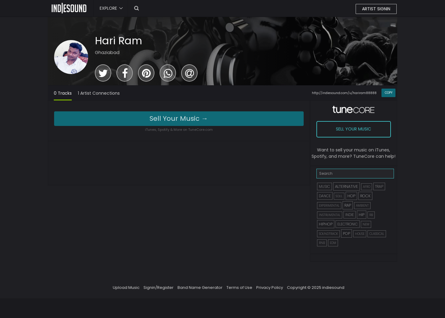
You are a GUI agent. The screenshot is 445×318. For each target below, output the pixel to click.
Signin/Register (158, 287)
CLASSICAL (376, 234)
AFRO (366, 186)
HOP (351, 196)
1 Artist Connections (99, 93)
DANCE (325, 195)
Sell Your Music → (179, 118)
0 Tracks (63, 93)
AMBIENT (362, 205)
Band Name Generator (200, 287)
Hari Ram (118, 40)
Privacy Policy (269, 287)
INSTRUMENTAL (329, 215)
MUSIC (324, 186)
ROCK (365, 196)
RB (371, 215)
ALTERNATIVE (346, 186)
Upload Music (126, 287)
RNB (322, 243)
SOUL (339, 196)
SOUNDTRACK (328, 234)
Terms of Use (239, 287)
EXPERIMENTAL (329, 205)
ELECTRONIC (347, 224)
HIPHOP (326, 224)
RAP (347, 205)
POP (346, 233)
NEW (366, 224)
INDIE (349, 214)
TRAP (379, 186)
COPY (388, 92)
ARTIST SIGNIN (376, 9)
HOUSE (359, 234)
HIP (361, 215)
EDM (333, 243)
